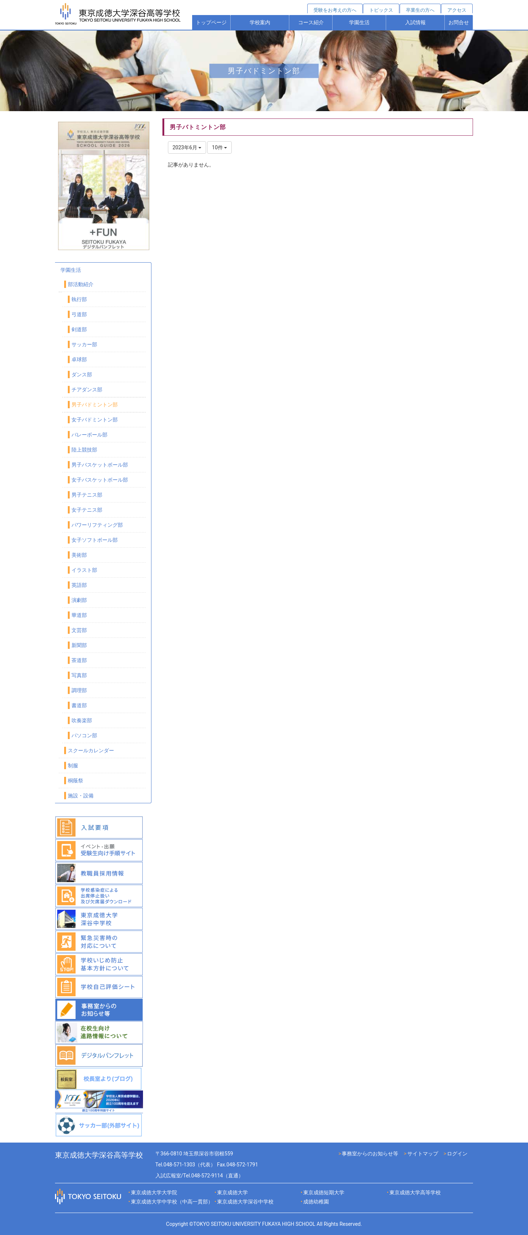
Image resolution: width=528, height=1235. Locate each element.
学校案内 (260, 22)
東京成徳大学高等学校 (415, 1192)
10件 (219, 147)
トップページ (211, 22)
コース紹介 (311, 22)
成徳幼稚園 (316, 1202)
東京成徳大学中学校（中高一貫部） (172, 1202)
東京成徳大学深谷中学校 (245, 1202)
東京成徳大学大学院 (154, 1192)
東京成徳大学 (232, 1192)
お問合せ (458, 22)
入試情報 (415, 22)
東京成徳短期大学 (323, 1192)
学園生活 (359, 22)
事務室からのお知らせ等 (370, 1154)
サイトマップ (422, 1154)
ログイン (457, 1154)
